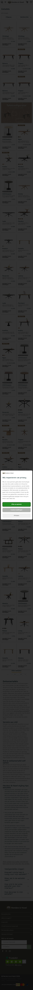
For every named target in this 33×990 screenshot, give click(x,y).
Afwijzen (16, 515)
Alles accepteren (16, 504)
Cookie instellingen (16, 510)
